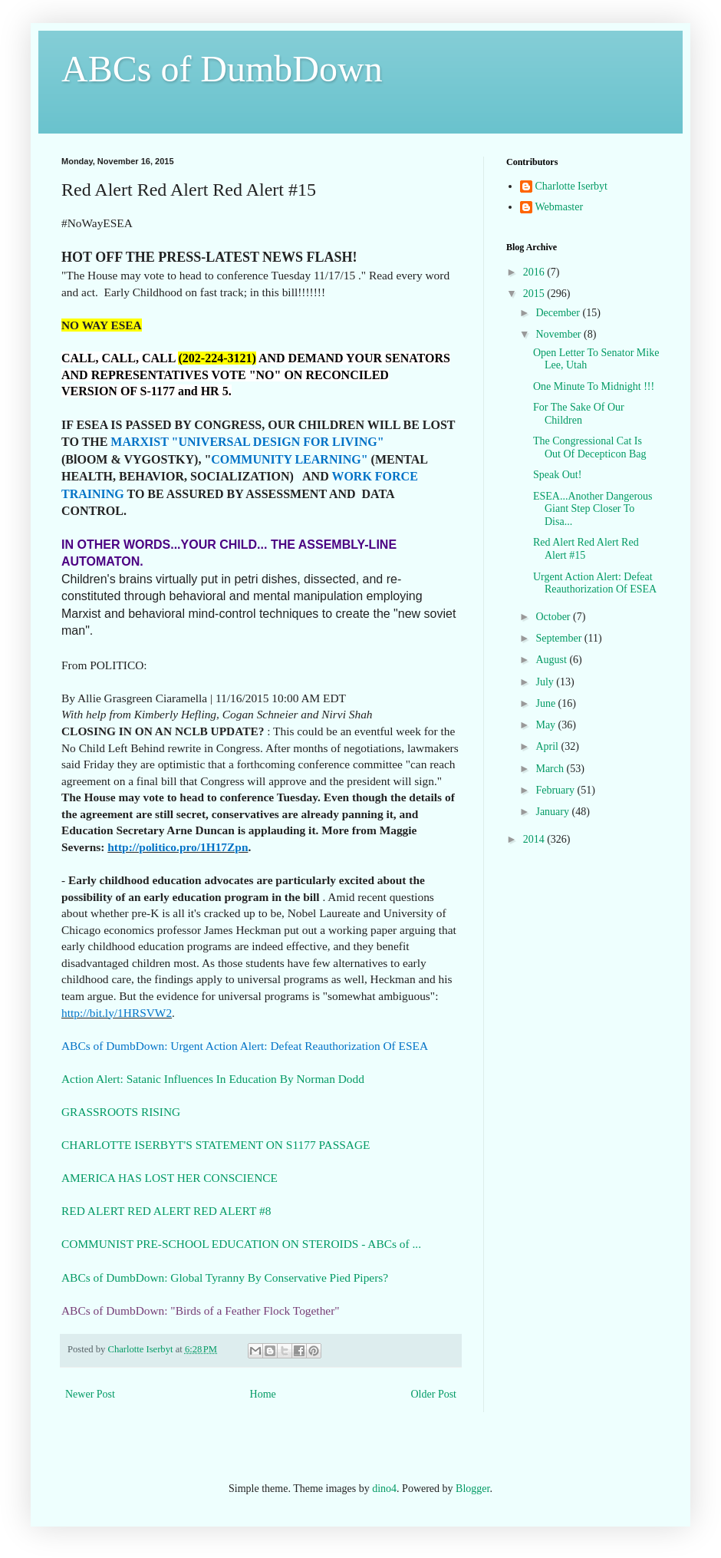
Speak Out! (557, 474)
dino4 (384, 1488)
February (556, 790)
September (559, 638)
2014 (535, 839)
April (548, 746)
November (559, 334)
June (546, 703)
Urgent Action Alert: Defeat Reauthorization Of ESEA (595, 583)
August (552, 659)
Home (263, 1394)
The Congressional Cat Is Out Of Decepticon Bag (590, 447)
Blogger (472, 1488)
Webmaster (559, 207)
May (546, 725)
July (545, 682)
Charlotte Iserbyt (571, 186)
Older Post (434, 1394)
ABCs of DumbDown (222, 68)
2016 (535, 272)
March (550, 768)
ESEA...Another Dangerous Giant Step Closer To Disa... (593, 509)
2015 (535, 293)
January (553, 811)
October (554, 616)
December (558, 313)
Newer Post (90, 1394)
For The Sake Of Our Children (578, 413)
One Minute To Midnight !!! (593, 386)
